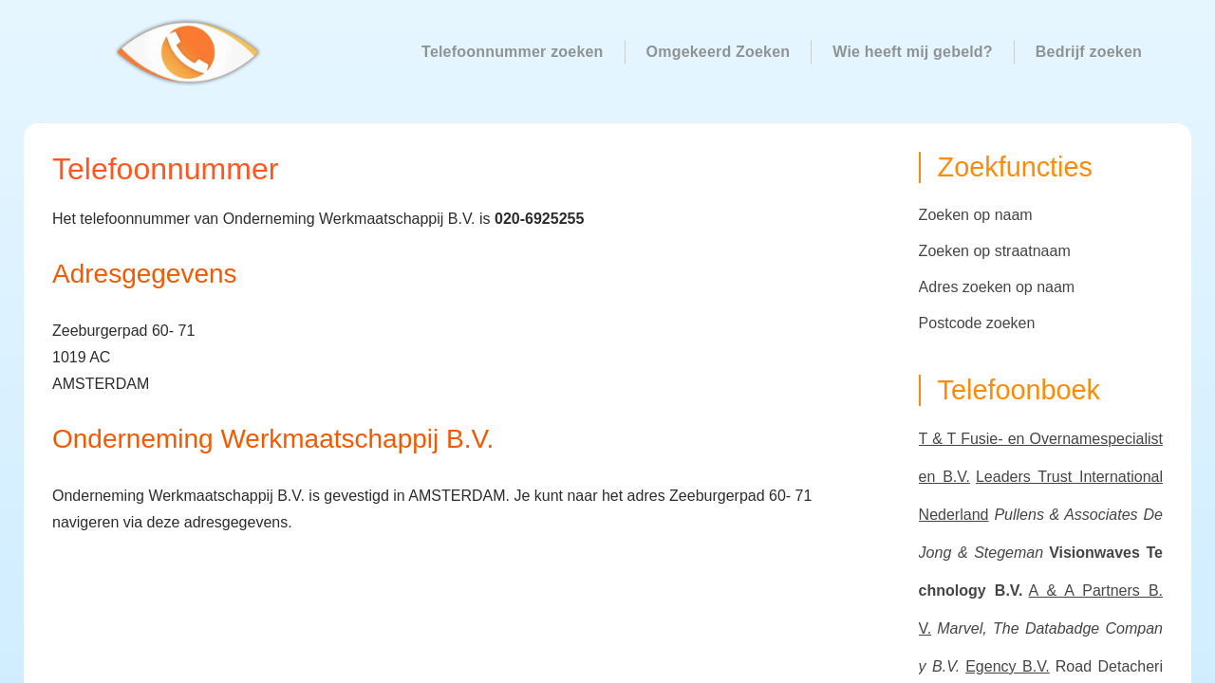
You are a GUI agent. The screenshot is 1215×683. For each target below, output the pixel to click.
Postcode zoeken (977, 323)
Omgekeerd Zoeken (718, 52)
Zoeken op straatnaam (995, 251)
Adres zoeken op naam (997, 287)
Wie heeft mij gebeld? (912, 52)
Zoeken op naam (976, 215)
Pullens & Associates (1065, 515)
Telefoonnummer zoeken (512, 52)
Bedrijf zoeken (1089, 52)
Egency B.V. (1007, 666)
